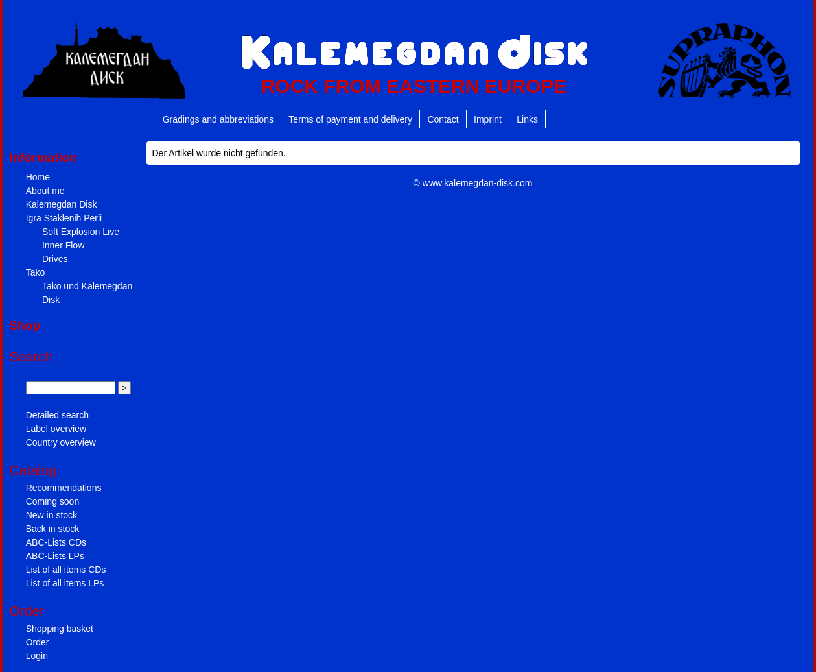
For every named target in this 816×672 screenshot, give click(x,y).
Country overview (61, 442)
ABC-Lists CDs (56, 542)
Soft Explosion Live (80, 231)
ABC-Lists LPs (55, 556)
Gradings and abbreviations (218, 119)
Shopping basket (59, 628)
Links (527, 119)
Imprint (488, 119)
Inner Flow (63, 245)
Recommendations (64, 488)
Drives (55, 259)
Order (37, 642)
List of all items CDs (66, 569)
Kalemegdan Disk (61, 204)
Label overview (56, 429)
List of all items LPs (65, 583)
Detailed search (57, 415)
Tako (35, 272)
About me (45, 191)
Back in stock (52, 528)
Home (38, 177)
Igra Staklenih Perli (64, 218)
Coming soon (53, 501)
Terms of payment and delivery (350, 119)
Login (37, 656)
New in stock (51, 515)
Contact (442, 119)
